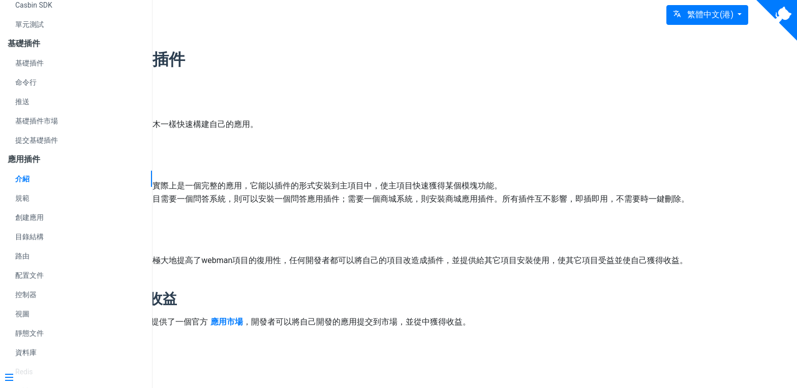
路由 (22, 256)
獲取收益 (245, 324)
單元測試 (29, 24)
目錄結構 (29, 237)
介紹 (22, 179)
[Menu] (72, 378)
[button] (707, 15)
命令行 (26, 82)
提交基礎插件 (36, 140)
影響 (231, 250)
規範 (22, 198)
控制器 (26, 294)
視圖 (22, 314)
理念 (231, 100)
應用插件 (249, 59)
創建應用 (29, 217)
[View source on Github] (776, 20)
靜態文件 (29, 333)
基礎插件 (29, 63)
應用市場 (324, 347)
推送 (22, 102)
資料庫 (26, 352)
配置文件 (29, 275)
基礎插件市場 (36, 121)
